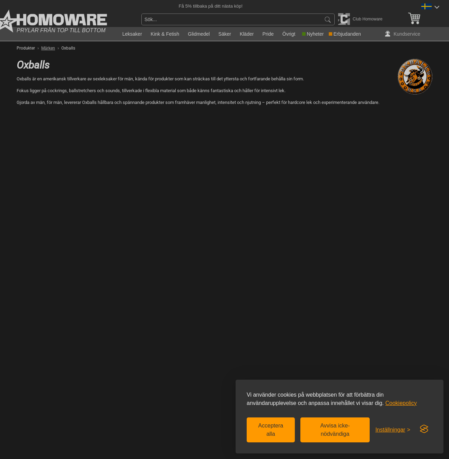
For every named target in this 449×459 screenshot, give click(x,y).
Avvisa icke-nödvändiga (335, 430)
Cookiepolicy (401, 403)
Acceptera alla (270, 430)
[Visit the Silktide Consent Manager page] (424, 429)
